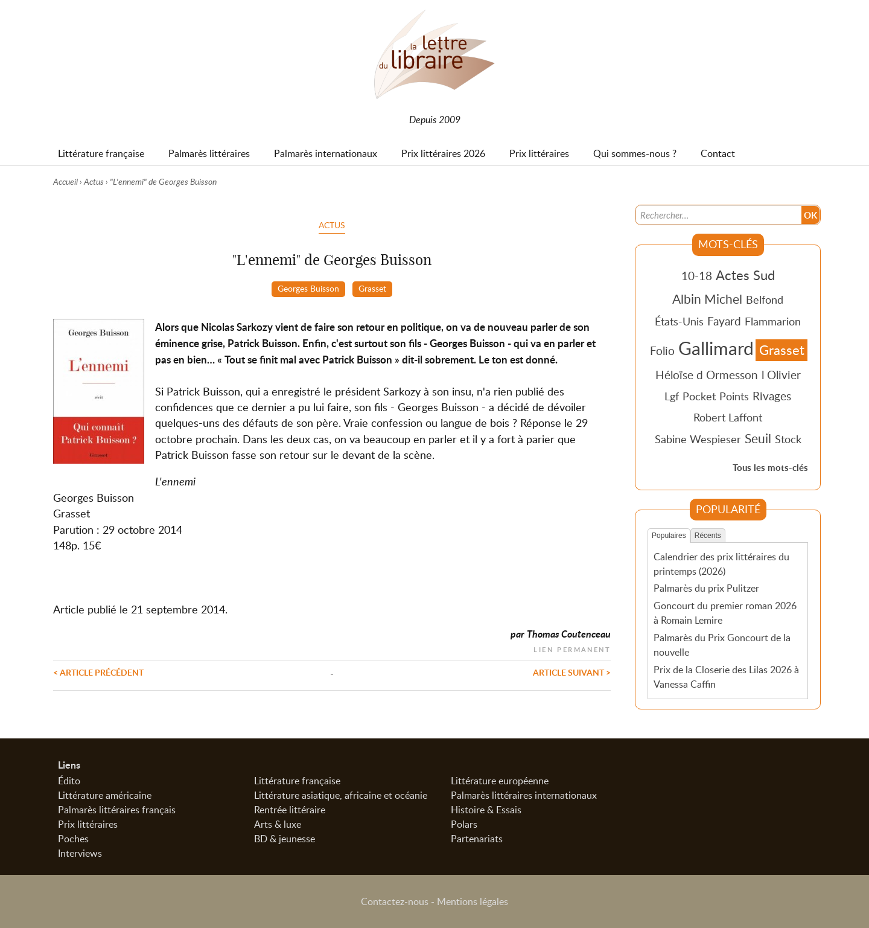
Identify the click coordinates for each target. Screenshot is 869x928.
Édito (69, 780)
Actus (94, 181)
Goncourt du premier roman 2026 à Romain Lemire (725, 613)
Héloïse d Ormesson (706, 374)
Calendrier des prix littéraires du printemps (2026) (721, 564)
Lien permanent (572, 648)
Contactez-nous (394, 901)
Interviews (80, 853)
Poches (73, 838)
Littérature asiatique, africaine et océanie (340, 795)
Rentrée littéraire (289, 809)
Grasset (372, 288)
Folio (662, 350)
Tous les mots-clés (770, 467)
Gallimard (716, 347)
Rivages (772, 396)
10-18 (696, 275)
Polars (464, 824)
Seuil (758, 438)
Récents (708, 535)
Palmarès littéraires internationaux (524, 795)
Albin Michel (707, 298)
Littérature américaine (104, 795)
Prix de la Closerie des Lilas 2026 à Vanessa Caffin (726, 677)
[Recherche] (719, 215)
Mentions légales (472, 901)
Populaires (669, 535)
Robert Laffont (727, 417)
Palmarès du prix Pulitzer (706, 588)
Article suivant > (572, 672)
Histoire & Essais (486, 809)
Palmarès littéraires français (117, 809)
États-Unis (679, 321)
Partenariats (477, 838)
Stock (788, 439)
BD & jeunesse (284, 838)
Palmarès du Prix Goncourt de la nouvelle (722, 645)
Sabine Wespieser (698, 439)
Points (734, 396)
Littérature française (297, 780)
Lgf (671, 396)
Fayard (724, 321)
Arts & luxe (277, 824)
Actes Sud (745, 275)
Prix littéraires (88, 824)
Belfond (764, 299)
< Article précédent (98, 672)
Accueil (65, 181)
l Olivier (781, 374)
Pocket (699, 396)
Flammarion (773, 321)
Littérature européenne (500, 780)
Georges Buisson (308, 288)
